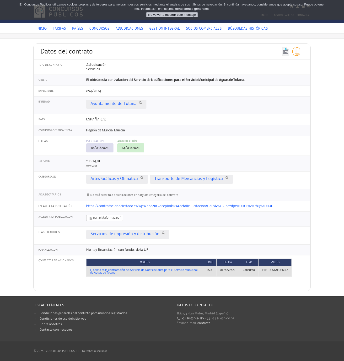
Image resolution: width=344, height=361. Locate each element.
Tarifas (59, 29)
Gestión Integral (164, 29)
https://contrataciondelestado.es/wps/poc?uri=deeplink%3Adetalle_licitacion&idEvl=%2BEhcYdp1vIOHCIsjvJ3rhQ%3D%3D (180, 206)
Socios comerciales (204, 29)
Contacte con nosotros (56, 329)
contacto (203, 323)
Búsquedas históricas (248, 29)
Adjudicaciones (129, 29)
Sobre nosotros (51, 324)
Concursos (99, 29)
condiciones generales (192, 9)
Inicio (42, 29)
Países (77, 29)
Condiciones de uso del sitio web (63, 318)
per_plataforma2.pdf (104, 218)
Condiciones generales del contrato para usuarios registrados (83, 313)
